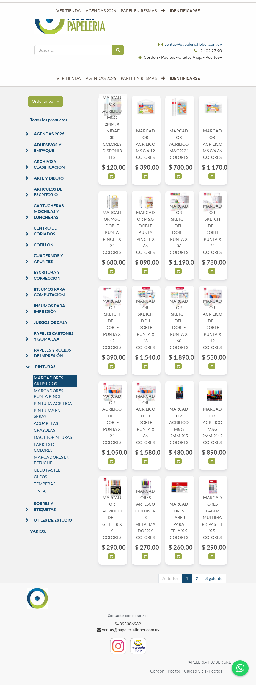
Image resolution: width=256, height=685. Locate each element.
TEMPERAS (44, 484)
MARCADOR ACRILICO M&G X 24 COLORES (179, 144)
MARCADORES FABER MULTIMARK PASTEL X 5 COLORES (212, 517)
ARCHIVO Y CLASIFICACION (49, 164)
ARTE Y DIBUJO (49, 178)
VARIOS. (38, 531)
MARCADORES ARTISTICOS (48, 381)
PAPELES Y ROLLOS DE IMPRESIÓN (52, 353)
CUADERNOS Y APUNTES (48, 258)
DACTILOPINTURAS (53, 437)
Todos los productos (48, 120)
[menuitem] (68, 78)
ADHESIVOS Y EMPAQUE (47, 148)
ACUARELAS (46, 423)
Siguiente (213, 578)
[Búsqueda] (118, 50)
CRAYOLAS (44, 430)
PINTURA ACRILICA (53, 403)
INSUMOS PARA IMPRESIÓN (49, 308)
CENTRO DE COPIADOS (45, 231)
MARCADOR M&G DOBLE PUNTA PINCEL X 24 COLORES (112, 232)
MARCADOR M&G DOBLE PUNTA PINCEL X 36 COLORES (145, 232)
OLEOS (40, 476)
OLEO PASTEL (47, 470)
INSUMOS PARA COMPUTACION (49, 292)
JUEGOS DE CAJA (50, 322)
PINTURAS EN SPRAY (47, 413)
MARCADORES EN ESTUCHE (52, 460)
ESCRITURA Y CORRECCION (47, 275)
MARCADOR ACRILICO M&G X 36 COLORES (212, 144)
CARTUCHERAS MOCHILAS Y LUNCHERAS (49, 211)
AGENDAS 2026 (49, 134)
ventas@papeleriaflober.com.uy (193, 44)
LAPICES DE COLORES (45, 447)
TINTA (40, 491)
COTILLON (44, 245)
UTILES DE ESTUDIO (53, 520)
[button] (163, 78)
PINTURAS (45, 366)
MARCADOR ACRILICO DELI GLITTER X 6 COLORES (112, 517)
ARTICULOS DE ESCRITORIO (48, 192)
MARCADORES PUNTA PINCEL (48, 393)
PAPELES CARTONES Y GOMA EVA (54, 336)
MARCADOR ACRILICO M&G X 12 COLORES (145, 144)
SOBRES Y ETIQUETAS (45, 506)
